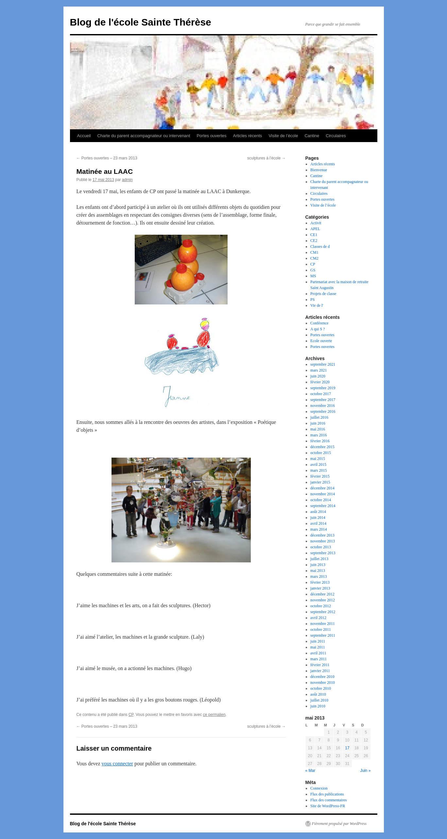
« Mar (310, 770)
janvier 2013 (320, 588)
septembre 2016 (322, 411)
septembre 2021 (322, 364)
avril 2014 (318, 523)
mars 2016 (318, 435)
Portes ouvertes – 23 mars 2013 (107, 158)
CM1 (314, 252)
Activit (315, 223)
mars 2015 (318, 470)
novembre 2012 (322, 600)
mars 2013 (318, 576)
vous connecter (117, 763)
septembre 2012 (322, 612)
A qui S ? (317, 329)
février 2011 (320, 665)
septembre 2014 (322, 505)
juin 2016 (317, 423)
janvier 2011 (320, 670)
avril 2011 (318, 653)
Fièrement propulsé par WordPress (339, 823)
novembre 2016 (322, 405)
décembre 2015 (322, 447)
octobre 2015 (320, 452)
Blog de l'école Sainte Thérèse (140, 22)
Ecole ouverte (321, 340)
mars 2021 (318, 370)
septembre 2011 (322, 635)
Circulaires (336, 135)
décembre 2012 (322, 594)
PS (312, 299)
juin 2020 (317, 376)
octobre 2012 (320, 606)
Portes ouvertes (211, 135)
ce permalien (214, 714)
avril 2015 (318, 464)
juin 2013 (317, 564)
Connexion (319, 788)
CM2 (314, 258)
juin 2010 (317, 706)
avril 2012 (318, 617)
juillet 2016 (319, 417)
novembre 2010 (322, 682)
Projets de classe (323, 293)
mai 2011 (317, 647)
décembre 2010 (322, 676)
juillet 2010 (319, 700)
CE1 (313, 234)
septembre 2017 (322, 399)
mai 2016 (317, 429)
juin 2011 (317, 641)
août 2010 (318, 694)
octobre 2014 (320, 500)
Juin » (365, 770)
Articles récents (247, 135)
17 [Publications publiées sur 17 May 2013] (347, 748)
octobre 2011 (320, 629)
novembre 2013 (322, 541)
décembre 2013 (322, 535)
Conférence (319, 323)
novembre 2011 (322, 623)
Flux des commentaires (328, 800)
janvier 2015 (320, 482)
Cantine (311, 135)
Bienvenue (318, 170)
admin (127, 179)
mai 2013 (317, 570)
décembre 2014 (322, 488)
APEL (315, 229)
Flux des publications (327, 794)
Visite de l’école (283, 135)
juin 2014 (317, 517)
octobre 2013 (320, 547)
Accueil (84, 135)
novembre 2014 (322, 494)
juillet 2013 (319, 558)
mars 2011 (318, 659)
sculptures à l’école (266, 158)
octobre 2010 (320, 688)
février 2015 (320, 476)
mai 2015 (317, 458)
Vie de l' (316, 305)
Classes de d (320, 246)
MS (313, 276)
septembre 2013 (322, 553)
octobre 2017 (320, 394)
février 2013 (320, 582)
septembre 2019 (322, 388)
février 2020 (320, 382)
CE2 (313, 240)
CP (131, 714)
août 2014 (318, 511)
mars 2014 (318, 529)
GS (312, 270)
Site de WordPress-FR (327, 806)
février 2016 (320, 441)
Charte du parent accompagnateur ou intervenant (143, 135)
